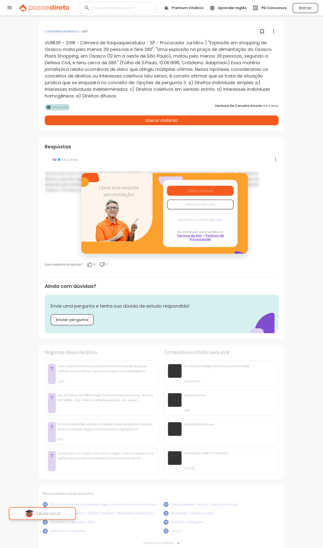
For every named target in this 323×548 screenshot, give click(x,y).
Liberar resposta (200, 178)
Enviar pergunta (72, 307)
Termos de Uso (189, 222)
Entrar (305, 8)
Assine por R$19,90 (200, 191)
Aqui (220, 206)
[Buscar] (118, 8)
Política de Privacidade (207, 224)
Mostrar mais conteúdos (161, 530)
